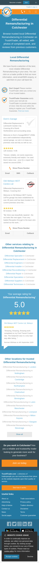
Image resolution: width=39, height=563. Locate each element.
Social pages (6, 515)
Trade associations (27, 499)
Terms (22, 512)
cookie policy (9, 551)
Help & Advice (7, 505)
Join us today (19, 463)
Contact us (6, 509)
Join (25, 2)
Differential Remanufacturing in (19, 367)
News (4, 512)
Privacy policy (25, 502)
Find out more (23, 111)
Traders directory (26, 505)
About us (5, 499)
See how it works (19, 488)
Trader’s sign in (31, 7)
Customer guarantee (28, 515)
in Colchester (19, 256)
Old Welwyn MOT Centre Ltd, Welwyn (18, 323)
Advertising (6, 502)
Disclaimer (24, 509)
